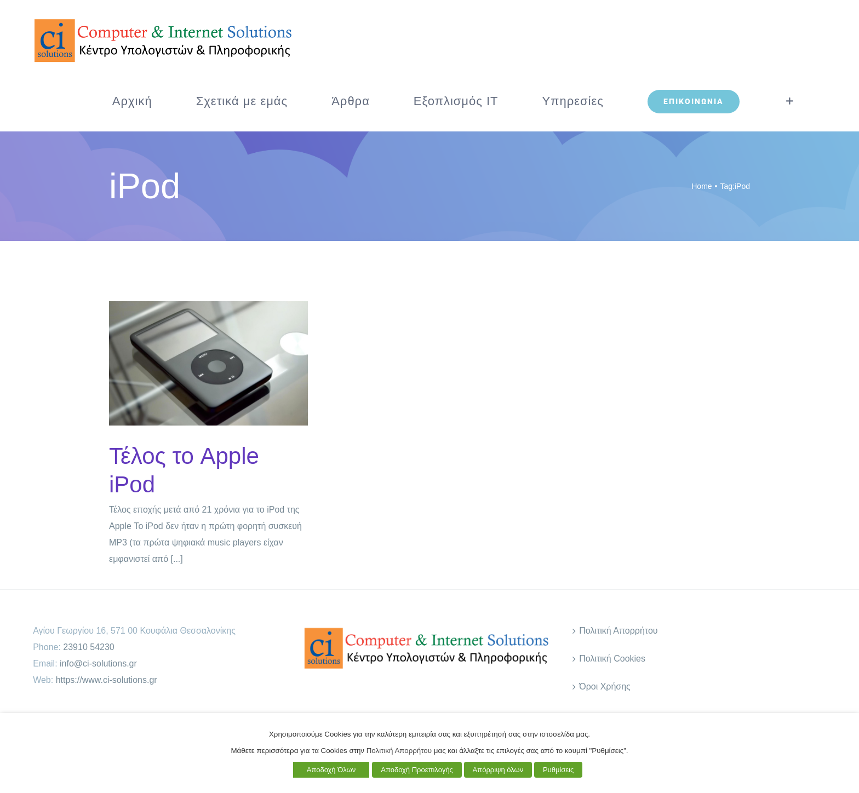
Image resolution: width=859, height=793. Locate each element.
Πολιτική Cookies (612, 658)
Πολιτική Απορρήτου (618, 630)
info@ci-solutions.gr (98, 663)
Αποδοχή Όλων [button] (331, 770)
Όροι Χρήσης (605, 686)
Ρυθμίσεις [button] (558, 770)
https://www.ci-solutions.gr (106, 680)
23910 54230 (88, 647)
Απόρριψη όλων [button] (498, 770)
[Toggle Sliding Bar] (790, 101)
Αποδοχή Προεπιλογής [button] (417, 770)
